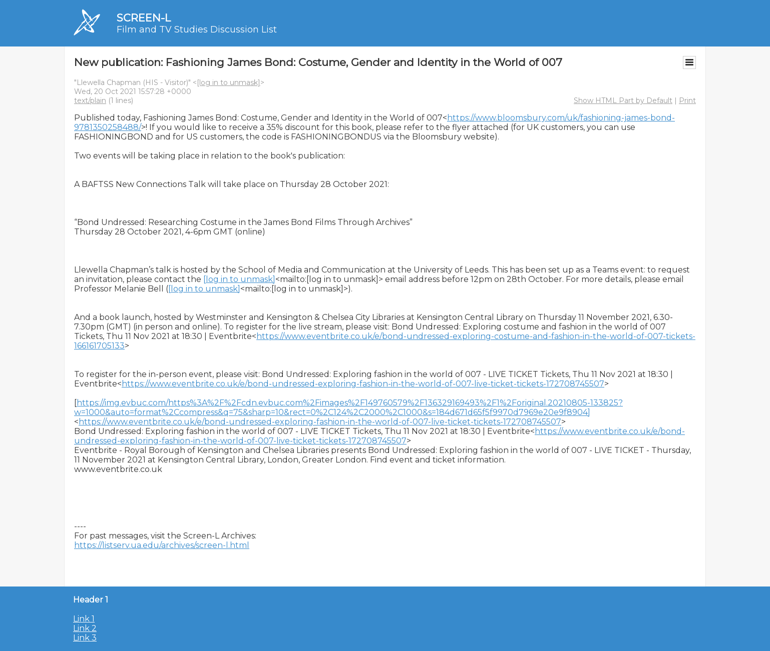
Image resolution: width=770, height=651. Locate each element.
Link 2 (85, 628)
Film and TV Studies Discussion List (197, 29)
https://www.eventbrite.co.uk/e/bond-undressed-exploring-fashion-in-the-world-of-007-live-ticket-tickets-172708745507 (363, 383)
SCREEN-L (144, 18)
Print (687, 100)
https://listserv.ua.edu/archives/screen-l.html (161, 545)
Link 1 (84, 619)
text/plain (90, 100)
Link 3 (85, 637)
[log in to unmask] (228, 82)
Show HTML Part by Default (623, 100)
